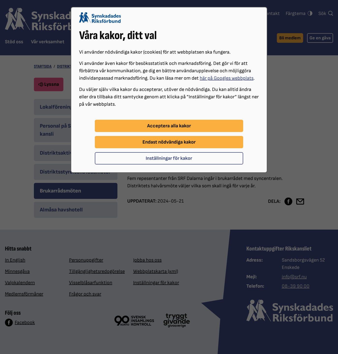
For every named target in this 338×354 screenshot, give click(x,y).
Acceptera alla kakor (169, 126)
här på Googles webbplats (227, 78)
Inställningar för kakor (169, 158)
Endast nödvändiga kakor (169, 142)
